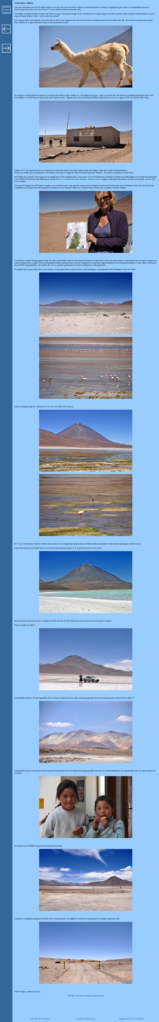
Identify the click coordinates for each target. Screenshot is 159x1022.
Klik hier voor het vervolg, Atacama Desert (85, 996)
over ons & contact (39, 1018)
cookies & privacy (85, 1018)
